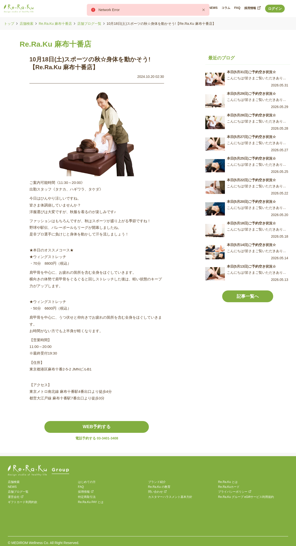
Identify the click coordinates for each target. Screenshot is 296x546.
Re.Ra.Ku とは (227, 482)
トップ (9, 24)
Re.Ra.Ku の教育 (159, 487)
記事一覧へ (248, 296)
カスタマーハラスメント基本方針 (170, 497)
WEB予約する (97, 426)
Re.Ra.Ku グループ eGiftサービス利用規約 (246, 497)
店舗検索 (26, 24)
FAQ (81, 487)
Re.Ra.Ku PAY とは (91, 502)
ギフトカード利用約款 (22, 502)
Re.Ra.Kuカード (229, 487)
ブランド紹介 (157, 482)
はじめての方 (87, 482)
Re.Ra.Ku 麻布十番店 (55, 24)
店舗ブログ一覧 (89, 24)
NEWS (12, 487)
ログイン (275, 9)
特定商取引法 (87, 497)
